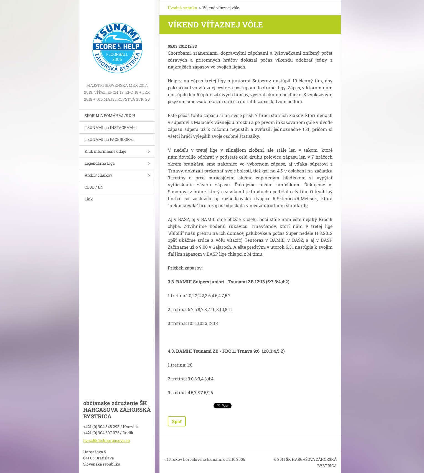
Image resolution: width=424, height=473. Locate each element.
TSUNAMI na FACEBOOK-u (109, 139)
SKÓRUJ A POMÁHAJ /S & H (110, 115)
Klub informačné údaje (105, 151)
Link (89, 199)
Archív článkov (98, 175)
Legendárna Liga (100, 163)
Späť (177, 421)
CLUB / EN (94, 187)
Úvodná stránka (182, 7)
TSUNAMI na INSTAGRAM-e (110, 127)
